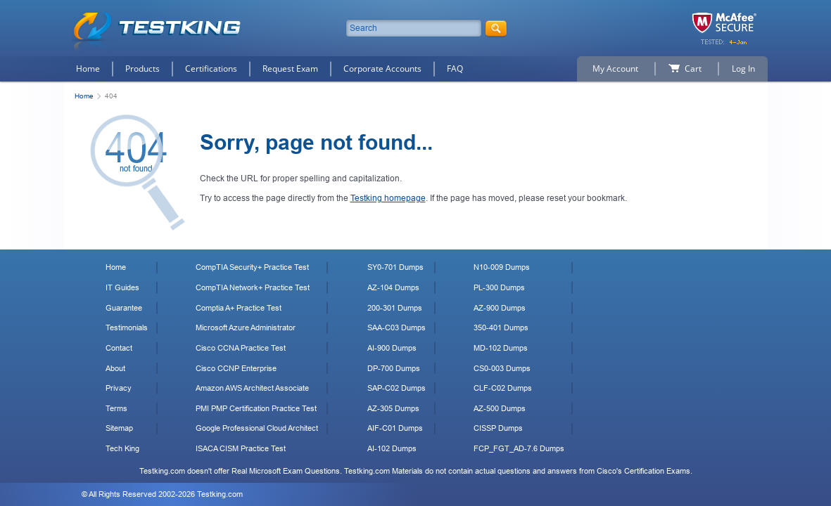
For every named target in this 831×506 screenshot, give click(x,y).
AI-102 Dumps (392, 448)
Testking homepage (388, 198)
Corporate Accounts (382, 68)
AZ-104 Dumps (393, 287)
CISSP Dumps (498, 428)
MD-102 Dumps (501, 348)
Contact (119, 348)
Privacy (119, 388)
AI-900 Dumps (392, 348)
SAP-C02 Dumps (396, 388)
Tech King (122, 448)
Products (142, 68)
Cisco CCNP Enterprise (236, 368)
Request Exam (290, 68)
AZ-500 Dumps (500, 408)
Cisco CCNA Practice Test (241, 348)
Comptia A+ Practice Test (238, 308)
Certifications (211, 68)
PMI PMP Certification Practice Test (256, 408)
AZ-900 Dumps (500, 308)
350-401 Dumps (501, 327)
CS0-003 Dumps (502, 368)
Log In (743, 68)
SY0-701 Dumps (395, 267)
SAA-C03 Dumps (396, 327)
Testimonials (127, 327)
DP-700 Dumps (393, 368)
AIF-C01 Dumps (395, 428)
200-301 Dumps (394, 308)
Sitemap (119, 428)
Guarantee (124, 308)
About (115, 368)
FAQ (455, 68)
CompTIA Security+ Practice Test (252, 267)
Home (88, 68)
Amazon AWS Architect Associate (252, 388)
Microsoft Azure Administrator (246, 327)
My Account (615, 68)
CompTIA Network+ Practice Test (253, 287)
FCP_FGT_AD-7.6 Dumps (519, 448)
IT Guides (122, 287)
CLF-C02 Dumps (503, 388)
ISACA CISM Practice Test (241, 448)
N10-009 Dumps (502, 267)
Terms (116, 408)
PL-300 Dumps (499, 287)
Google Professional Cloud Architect (257, 428)
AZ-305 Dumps (393, 408)
